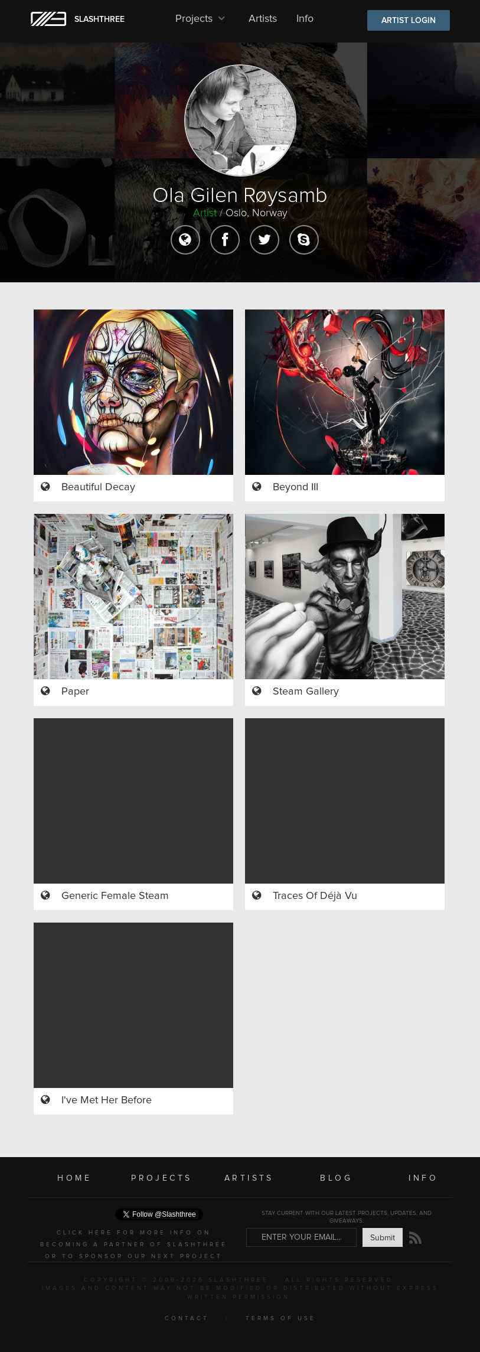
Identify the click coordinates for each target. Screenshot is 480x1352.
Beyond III (295, 487)
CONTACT (187, 1318)
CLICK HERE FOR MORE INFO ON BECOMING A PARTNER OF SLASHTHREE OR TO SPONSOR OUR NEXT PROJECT (133, 1244)
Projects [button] (202, 19)
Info (305, 19)
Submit (382, 1238)
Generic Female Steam (115, 896)
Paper (75, 691)
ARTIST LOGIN (408, 21)
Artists (263, 19)
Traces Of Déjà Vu (315, 896)
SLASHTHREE (99, 19)
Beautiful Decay (98, 487)
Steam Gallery (306, 691)
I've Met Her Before (106, 1100)
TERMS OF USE (281, 1318)
